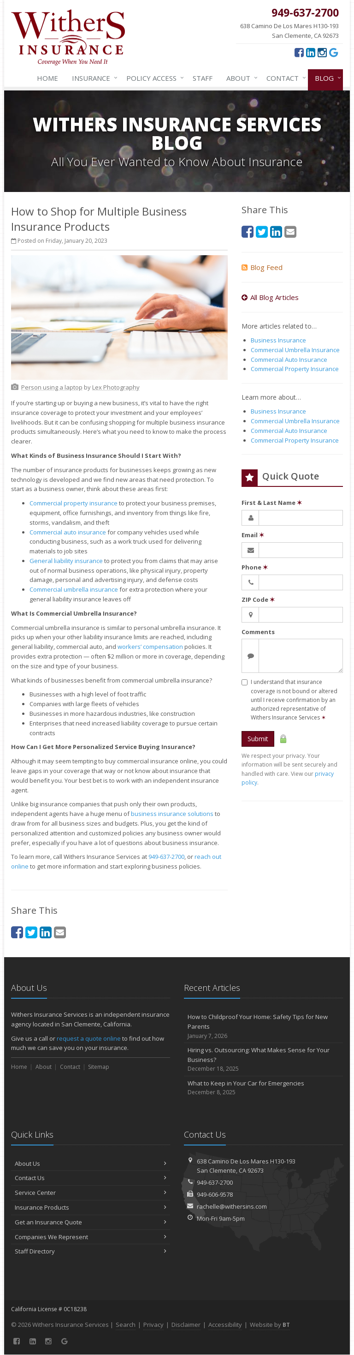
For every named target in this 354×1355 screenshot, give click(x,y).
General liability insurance (66, 561)
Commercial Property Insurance (295, 369)
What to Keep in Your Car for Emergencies (263, 1088)
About (240, 78)
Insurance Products (90, 1207)
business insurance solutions (172, 813)
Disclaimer (186, 1324)
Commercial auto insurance (68, 532)
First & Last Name (272, 502)
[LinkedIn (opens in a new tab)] (310, 52)
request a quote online (89, 1038)
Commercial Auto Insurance (289, 359)
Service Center (90, 1192)
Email (253, 535)
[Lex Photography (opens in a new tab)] (116, 387)
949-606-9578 (215, 1194)
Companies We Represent (90, 1237)
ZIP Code (258, 599)
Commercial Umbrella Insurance (295, 350)
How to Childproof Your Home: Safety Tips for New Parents (263, 1026)
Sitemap (98, 1067)
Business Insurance (278, 340)
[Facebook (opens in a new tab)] (299, 52)
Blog (326, 78)
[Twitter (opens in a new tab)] (31, 932)
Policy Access (153, 78)
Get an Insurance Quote (90, 1222)
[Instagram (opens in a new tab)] (322, 52)
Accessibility (225, 1324)
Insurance (93, 78)
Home (47, 78)
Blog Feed (262, 267)
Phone (255, 567)
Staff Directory (90, 1251)
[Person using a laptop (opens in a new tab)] (52, 387)
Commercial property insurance (74, 503)
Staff (202, 78)
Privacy (153, 1324)
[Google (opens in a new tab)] (333, 52)
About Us (90, 1163)
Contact (284, 78)
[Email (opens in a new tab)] (60, 932)
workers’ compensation (150, 646)
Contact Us (90, 1178)
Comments (258, 632)
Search (126, 1324)
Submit (258, 738)
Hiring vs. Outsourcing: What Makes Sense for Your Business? (263, 1059)
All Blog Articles (270, 297)
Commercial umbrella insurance (74, 589)
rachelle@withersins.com (232, 1206)
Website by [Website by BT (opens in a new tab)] (270, 1324)
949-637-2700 (166, 856)
